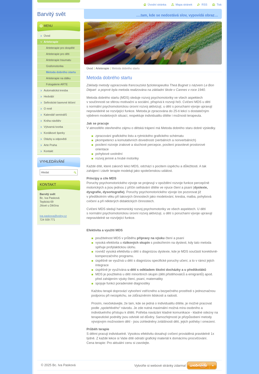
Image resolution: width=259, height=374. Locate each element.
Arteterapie (102, 68)
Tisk (219, 4)
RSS (204, 4)
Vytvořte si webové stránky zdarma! (160, 365)
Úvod (90, 68)
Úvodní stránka (157, 4)
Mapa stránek (184, 4)
